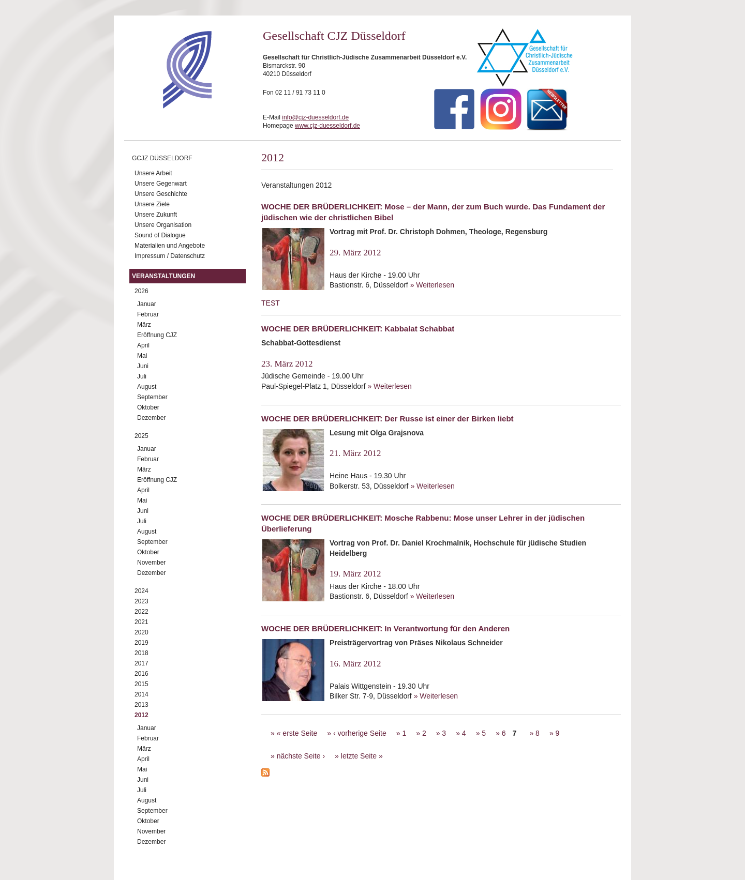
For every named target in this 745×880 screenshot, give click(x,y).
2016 (141, 673)
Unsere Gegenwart (161, 183)
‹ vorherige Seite (359, 733)
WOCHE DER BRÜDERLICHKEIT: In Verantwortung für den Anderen (385, 628)
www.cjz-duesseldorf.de (327, 125)
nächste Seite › (301, 756)
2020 (141, 632)
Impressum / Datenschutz (170, 256)
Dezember (151, 417)
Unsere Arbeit (153, 173)
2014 (141, 694)
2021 (141, 622)
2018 (141, 653)
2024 (141, 591)
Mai (142, 355)
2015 (141, 684)
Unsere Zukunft (156, 214)
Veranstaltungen (163, 276)
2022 (141, 611)
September (152, 397)
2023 (141, 601)
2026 (141, 291)
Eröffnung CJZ (157, 335)
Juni (142, 366)
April (143, 345)
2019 (141, 642)
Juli (141, 376)
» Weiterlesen (432, 285)
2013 (141, 704)
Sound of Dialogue (160, 235)
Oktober (148, 407)
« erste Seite (297, 733)
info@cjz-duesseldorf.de (315, 117)
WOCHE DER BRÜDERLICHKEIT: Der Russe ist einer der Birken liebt (387, 418)
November (151, 562)
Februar (148, 314)
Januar (146, 304)
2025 (141, 435)
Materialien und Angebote (170, 245)
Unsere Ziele (152, 204)
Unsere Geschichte (161, 194)
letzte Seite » (362, 756)
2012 (141, 715)
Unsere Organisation (163, 225)
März (144, 324)
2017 (141, 663)
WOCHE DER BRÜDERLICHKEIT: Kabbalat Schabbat (357, 328)
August (146, 386)
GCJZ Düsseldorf (162, 158)
